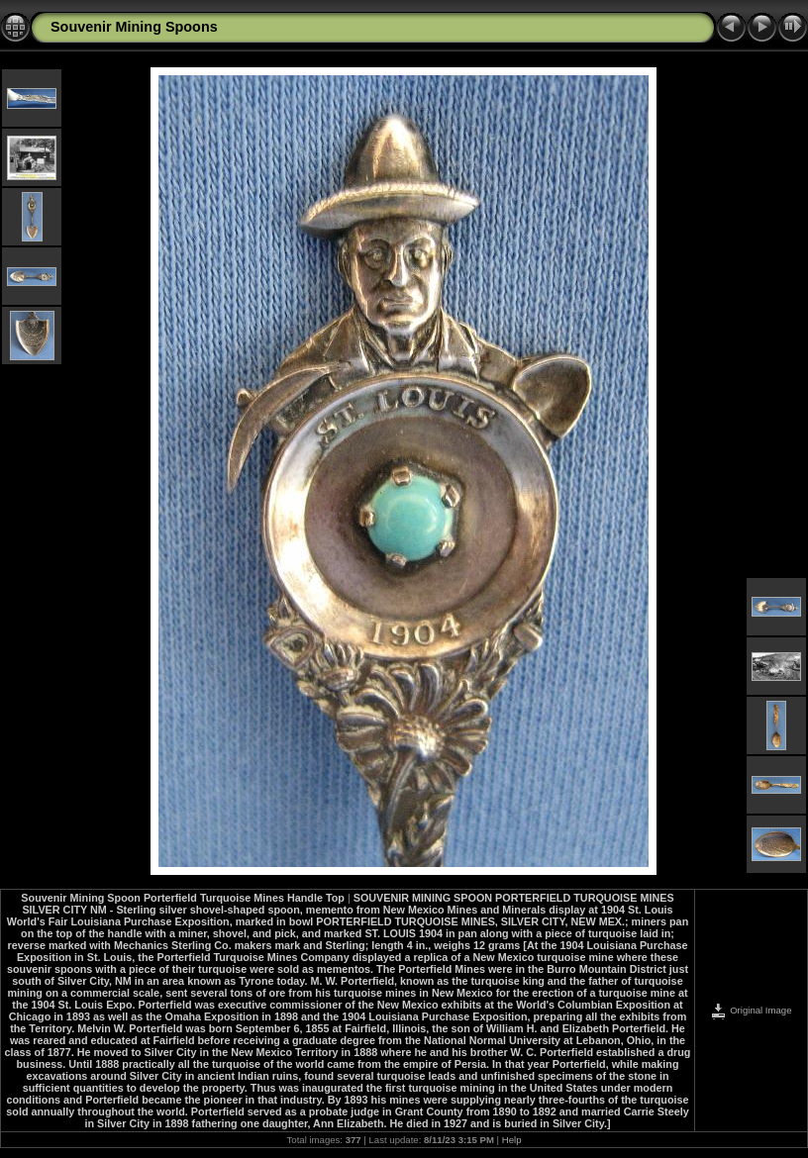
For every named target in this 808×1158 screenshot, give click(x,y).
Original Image (750, 1010)
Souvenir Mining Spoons (134, 27)
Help (512, 1139)
